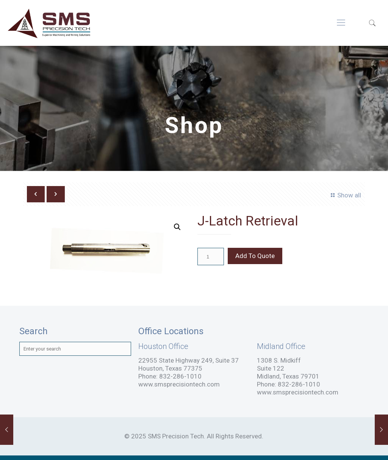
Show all (345, 195)
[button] (177, 227)
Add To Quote (255, 256)
